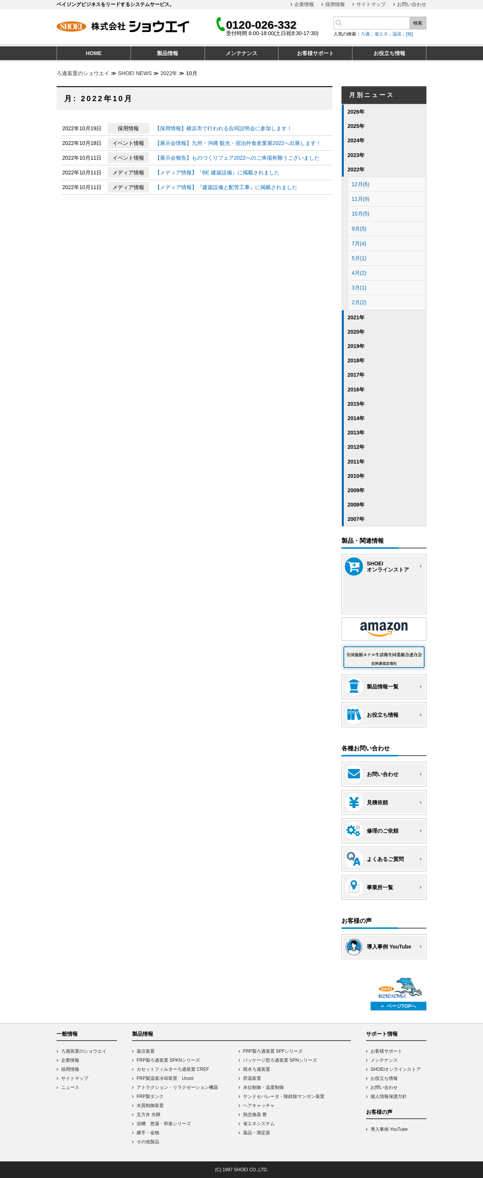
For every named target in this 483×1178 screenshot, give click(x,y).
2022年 (168, 73)
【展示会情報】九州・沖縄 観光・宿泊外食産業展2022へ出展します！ (238, 143)
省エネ (381, 34)
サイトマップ (371, 4)
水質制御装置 (150, 1105)
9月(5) (359, 229)
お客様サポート (386, 1051)
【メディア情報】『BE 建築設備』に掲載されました (217, 172)
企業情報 (304, 4)
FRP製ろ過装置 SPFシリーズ (273, 1051)
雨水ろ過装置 (256, 1069)
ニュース (70, 1087)
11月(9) (360, 199)
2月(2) (359, 302)
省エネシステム (259, 1123)
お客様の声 (379, 1112)
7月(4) (359, 243)
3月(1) (359, 288)
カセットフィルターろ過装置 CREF (173, 1069)
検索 (417, 23)
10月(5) (360, 214)
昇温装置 (252, 1078)
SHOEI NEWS (135, 73)
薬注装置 (146, 1051)
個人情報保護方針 (389, 1096)
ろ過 (365, 34)
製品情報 (142, 1034)
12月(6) (360, 184)
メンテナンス (384, 1060)
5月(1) (359, 258)
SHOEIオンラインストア (396, 1069)
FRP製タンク (150, 1096)
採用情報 (335, 4)
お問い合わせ (411, 4)
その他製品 (148, 1141)
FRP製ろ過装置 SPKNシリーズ (168, 1060)
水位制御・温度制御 (263, 1087)
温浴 (396, 34)
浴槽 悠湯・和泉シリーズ (164, 1123)
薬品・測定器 (256, 1132)
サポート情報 (382, 1034)
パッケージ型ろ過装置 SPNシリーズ (280, 1060)
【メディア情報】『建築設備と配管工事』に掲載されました (226, 187)
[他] (409, 34)
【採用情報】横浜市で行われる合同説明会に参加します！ (223, 128)
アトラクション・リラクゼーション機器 (177, 1087)
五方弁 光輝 (148, 1114)
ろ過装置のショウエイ (83, 73)
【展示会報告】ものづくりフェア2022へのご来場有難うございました (237, 158)
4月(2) (359, 273)
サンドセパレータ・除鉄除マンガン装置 (284, 1096)
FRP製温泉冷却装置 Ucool (165, 1078)
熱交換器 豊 (255, 1114)
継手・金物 (148, 1132)
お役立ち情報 (384, 1078)
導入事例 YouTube (389, 1129)
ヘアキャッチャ (259, 1105)
